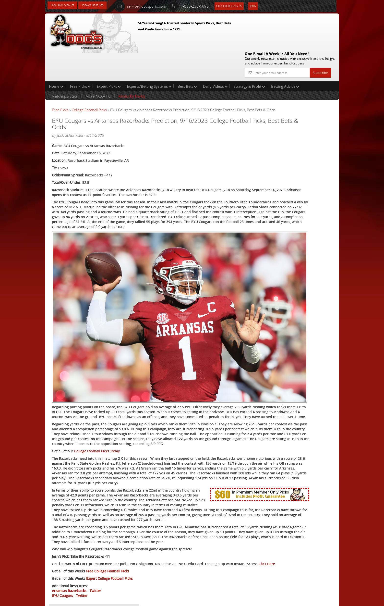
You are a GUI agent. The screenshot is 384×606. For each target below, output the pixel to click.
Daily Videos (215, 54)
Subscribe (320, 37)
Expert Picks (109, 54)
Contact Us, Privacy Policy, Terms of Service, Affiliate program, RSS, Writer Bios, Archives (221, 600)
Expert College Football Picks (109, 566)
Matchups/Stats (64, 64)
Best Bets (187, 54)
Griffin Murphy (290, 114)
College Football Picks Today (97, 404)
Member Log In (240, 5)
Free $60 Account (64, 5)
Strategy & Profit (249, 54)
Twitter (95, 578)
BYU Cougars (62, 583)
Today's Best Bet (98, 5)
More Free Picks (317, 81)
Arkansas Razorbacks (69, 578)
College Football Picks (89, 78)
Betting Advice (285, 54)
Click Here (84, 551)
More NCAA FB (98, 64)
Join (263, 5)
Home (56, 54)
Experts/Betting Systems (149, 54)
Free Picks (80, 54)
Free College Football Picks (107, 558)
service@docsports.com (151, 5)
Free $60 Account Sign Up (290, 172)
